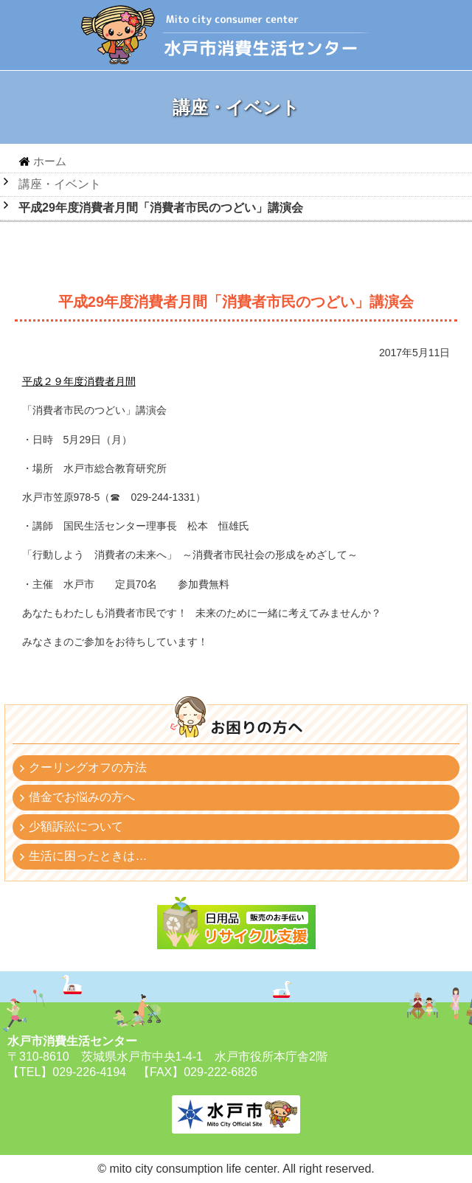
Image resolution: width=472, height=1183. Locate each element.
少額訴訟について (76, 826)
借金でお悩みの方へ (82, 797)
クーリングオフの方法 (88, 767)
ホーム (49, 161)
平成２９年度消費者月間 (79, 381)
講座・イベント (59, 184)
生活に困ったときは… (88, 856)
